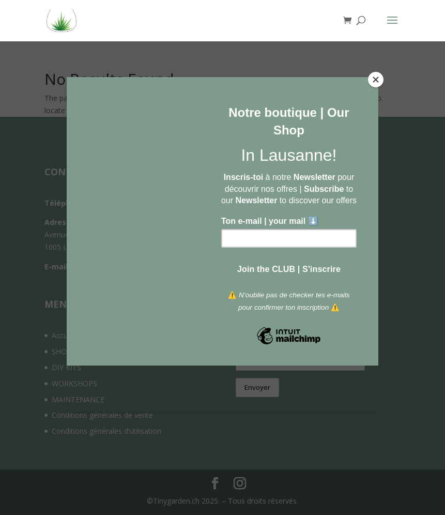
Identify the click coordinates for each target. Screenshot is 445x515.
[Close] (375, 79)
